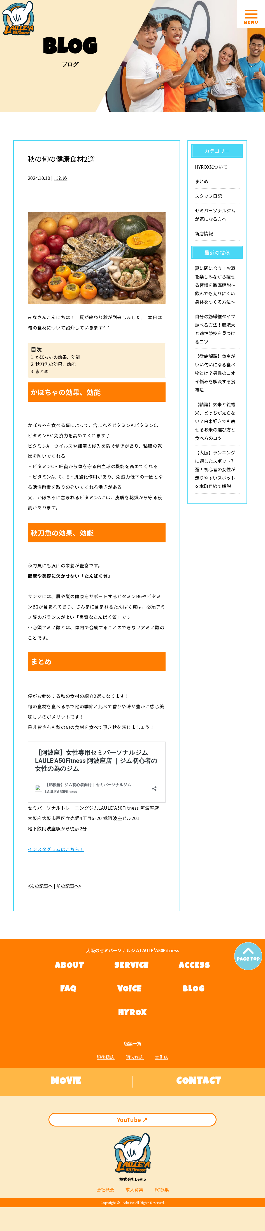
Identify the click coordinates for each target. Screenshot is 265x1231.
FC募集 (162, 1189)
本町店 (161, 1057)
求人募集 (134, 1189)
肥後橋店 (106, 1057)
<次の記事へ (40, 885)
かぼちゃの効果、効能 (57, 357)
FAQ (68, 990)
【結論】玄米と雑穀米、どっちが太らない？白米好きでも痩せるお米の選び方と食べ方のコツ (215, 421)
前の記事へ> (68, 885)
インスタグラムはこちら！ (56, 849)
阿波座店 (135, 1057)
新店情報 (204, 233)
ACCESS (194, 966)
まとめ (60, 178)
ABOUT (69, 966)
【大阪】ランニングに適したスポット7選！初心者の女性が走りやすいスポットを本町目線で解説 (215, 469)
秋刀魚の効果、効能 (55, 364)
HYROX (132, 1013)
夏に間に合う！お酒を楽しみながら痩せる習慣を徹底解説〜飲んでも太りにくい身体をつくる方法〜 (215, 285)
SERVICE (131, 966)
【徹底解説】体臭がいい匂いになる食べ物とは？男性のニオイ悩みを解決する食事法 (215, 373)
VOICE (129, 990)
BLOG (193, 990)
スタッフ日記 (208, 195)
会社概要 (105, 1189)
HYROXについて (211, 166)
